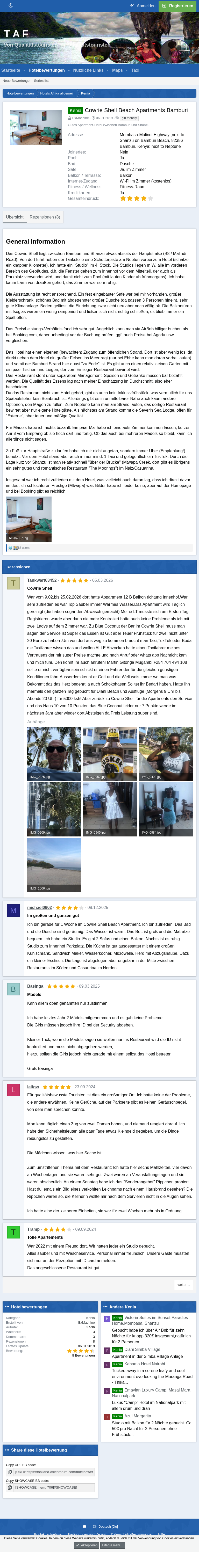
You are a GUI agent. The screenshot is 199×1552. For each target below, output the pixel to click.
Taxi (135, 70)
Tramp (33, 1229)
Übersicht (15, 217)
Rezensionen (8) (45, 217)
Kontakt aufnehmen (48, 1534)
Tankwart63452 (42, 580)
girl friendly (129, 118)
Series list (41, 81)
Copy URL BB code (20, 1465)
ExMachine (80, 118)
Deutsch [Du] (105, 1526)
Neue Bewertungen (17, 81)
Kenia (90, 1318)
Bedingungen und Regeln (87, 1534)
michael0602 (39, 907)
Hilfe (161, 1534)
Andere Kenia (122, 1307)
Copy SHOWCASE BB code (27, 1480)
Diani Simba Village (136, 1349)
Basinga (35, 986)
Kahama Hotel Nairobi (138, 1364)
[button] (24, 70)
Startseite (10, 70)
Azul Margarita (131, 1416)
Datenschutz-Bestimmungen (132, 1534)
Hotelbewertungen (47, 70)
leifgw (33, 1087)
